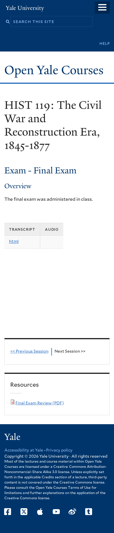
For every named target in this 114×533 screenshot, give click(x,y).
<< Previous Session (29, 351)
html (14, 241)
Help (104, 43)
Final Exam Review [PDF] (39, 403)
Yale (12, 437)
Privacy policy (59, 450)
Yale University (25, 8)
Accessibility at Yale (23, 450)
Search (8, 22)
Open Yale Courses (54, 70)
